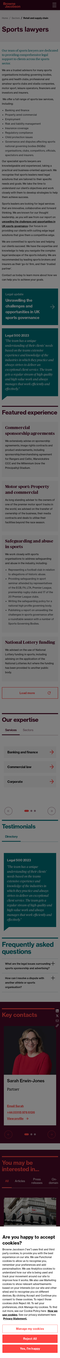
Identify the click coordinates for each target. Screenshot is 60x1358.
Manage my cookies (30, 1331)
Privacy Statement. (15, 1321)
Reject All (30, 1341)
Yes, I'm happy (30, 1351)
